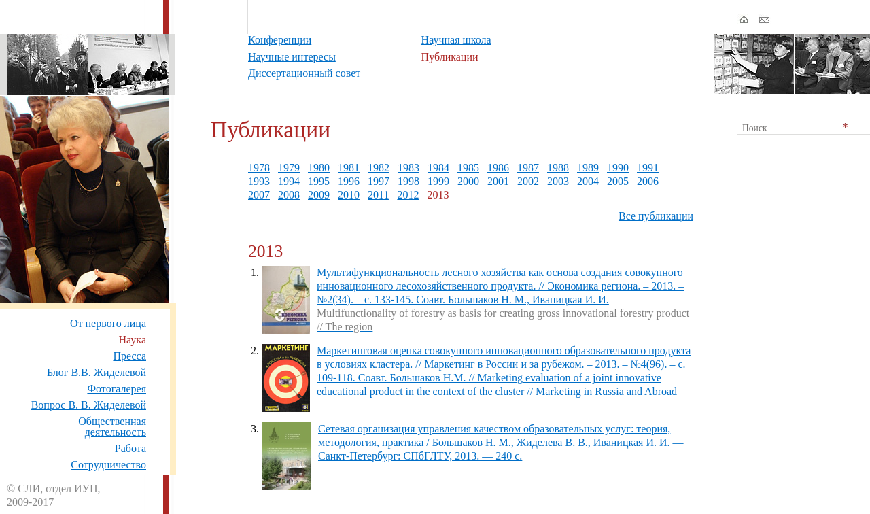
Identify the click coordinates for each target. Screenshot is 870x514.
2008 (289, 195)
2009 (319, 195)
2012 (408, 195)
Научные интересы (292, 57)
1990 (618, 167)
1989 (588, 167)
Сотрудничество (108, 464)
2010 (349, 195)
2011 (378, 195)
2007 (259, 195)
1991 (648, 167)
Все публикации (656, 216)
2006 (648, 181)
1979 (289, 167)
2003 (558, 181)
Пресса (129, 356)
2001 (498, 181)
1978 (259, 167)
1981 (349, 167)
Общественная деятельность (112, 426)
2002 (528, 181)
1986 (498, 167)
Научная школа (456, 40)
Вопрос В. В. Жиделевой (88, 405)
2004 (588, 181)
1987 (528, 167)
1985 (468, 167)
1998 (408, 181)
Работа (130, 448)
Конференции (279, 40)
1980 (319, 167)
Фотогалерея (116, 388)
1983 (408, 167)
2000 (468, 181)
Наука (132, 339)
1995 (319, 181)
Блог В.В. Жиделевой (96, 372)
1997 (378, 181)
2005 (618, 181)
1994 (289, 181)
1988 (558, 167)
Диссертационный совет (304, 73)
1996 (349, 181)
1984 (438, 167)
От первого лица (108, 323)
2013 (438, 195)
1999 (438, 181)
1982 (378, 167)
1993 (259, 181)
